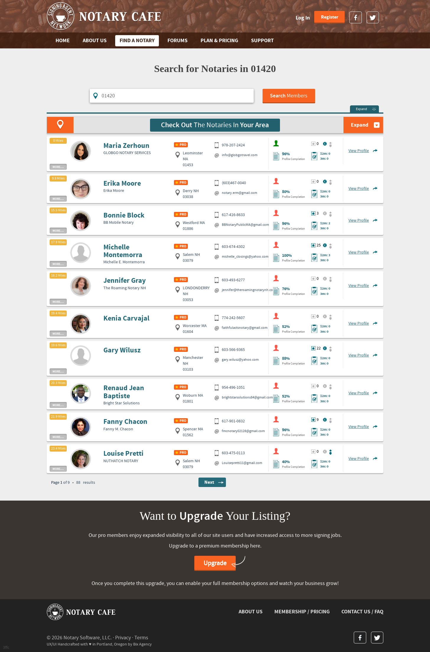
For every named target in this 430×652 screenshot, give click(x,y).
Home (63, 40)
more (58, 166)
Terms (141, 637)
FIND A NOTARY (137, 40)
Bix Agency (142, 644)
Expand (361, 109)
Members (288, 95)
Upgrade (215, 563)
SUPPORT (262, 40)
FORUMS (177, 40)
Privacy (123, 637)
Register (329, 17)
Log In (303, 18)
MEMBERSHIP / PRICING (302, 611)
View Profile (358, 150)
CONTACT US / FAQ (362, 611)
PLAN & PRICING (219, 40)
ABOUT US (95, 40)
